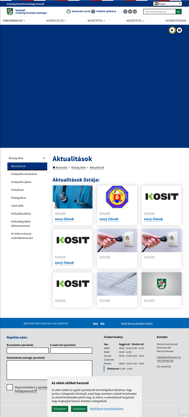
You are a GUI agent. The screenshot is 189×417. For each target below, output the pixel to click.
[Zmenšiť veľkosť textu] (125, 11)
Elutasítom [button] (79, 408)
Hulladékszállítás (21, 213)
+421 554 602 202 (165, 360)
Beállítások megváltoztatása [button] (106, 408)
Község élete (16, 158)
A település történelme (24, 174)
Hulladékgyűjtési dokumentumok (21, 223)
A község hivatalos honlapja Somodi (27, 3)
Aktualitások (18, 166)
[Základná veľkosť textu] (130, 11)
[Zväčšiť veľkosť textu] (135, 11)
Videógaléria (18, 197)
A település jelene (21, 182)
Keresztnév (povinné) (20, 345)
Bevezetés (60, 167)
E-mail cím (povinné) (63, 345)
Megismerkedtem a (37, 389)
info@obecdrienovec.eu (169, 357)
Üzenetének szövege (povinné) (26, 357)
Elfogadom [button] (59, 408)
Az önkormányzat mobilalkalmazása (22, 236)
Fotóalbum (17, 189)
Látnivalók (17, 205)
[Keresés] (179, 11)
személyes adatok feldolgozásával (37, 389)
